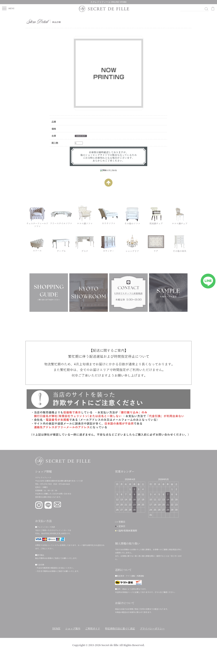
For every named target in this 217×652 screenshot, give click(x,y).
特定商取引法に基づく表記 (120, 628)
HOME (56, 628)
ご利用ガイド (92, 628)
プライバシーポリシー (152, 628)
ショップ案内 (72, 628)
